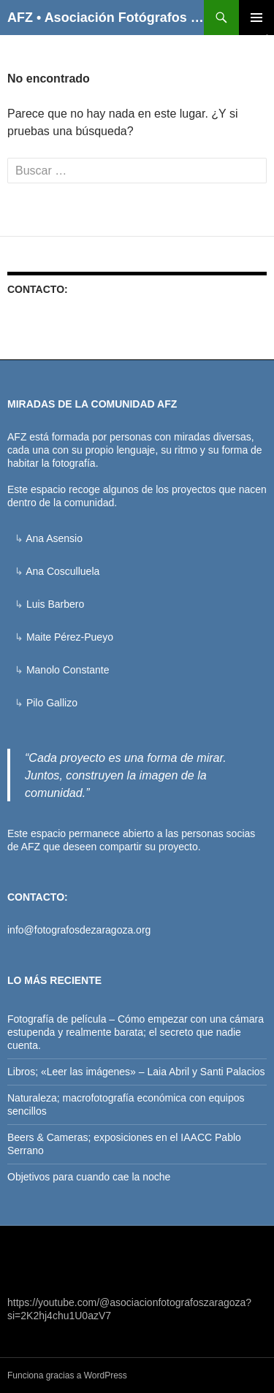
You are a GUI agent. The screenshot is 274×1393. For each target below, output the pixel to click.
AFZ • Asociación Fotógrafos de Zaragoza (105, 17)
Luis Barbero (55, 604)
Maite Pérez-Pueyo (69, 637)
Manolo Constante (68, 670)
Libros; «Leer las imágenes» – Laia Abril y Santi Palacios (136, 1071)
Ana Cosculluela (62, 571)
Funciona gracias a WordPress (67, 1375)
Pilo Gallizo (51, 703)
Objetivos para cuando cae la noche (88, 1177)
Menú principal (256, 17)
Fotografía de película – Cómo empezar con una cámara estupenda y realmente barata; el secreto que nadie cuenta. (135, 1032)
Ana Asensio (54, 538)
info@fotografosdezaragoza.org (79, 930)
